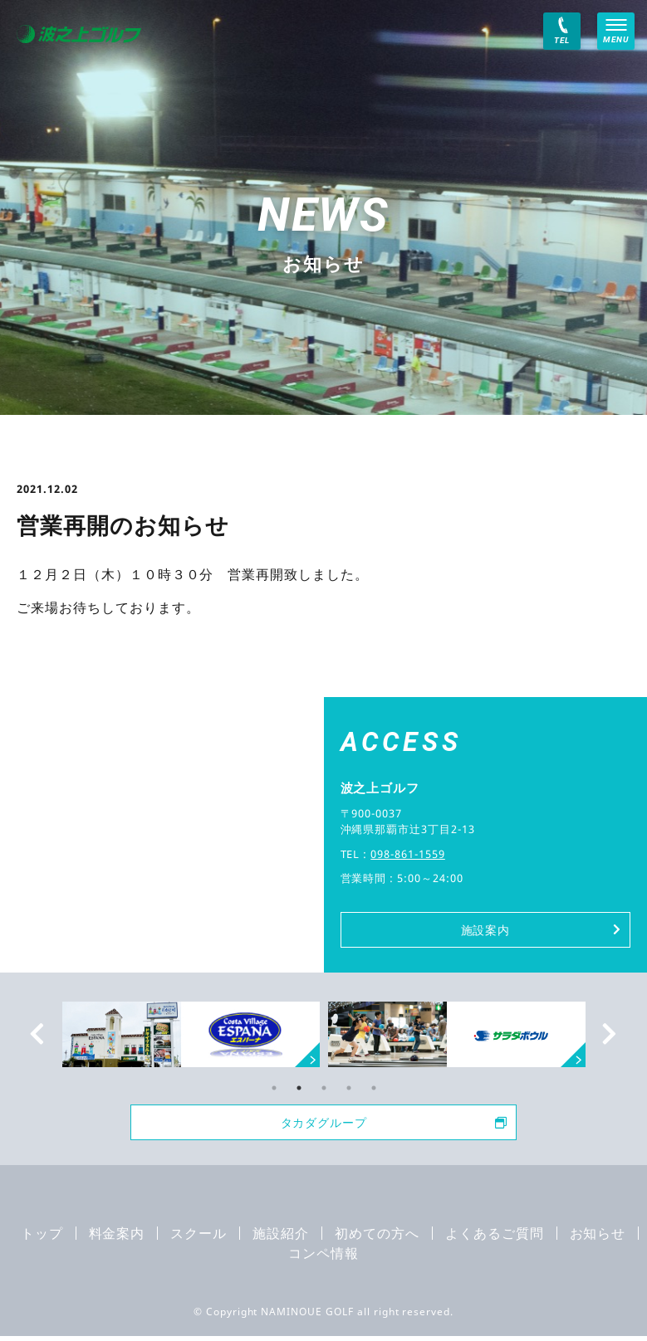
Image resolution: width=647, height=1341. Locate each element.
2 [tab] (299, 1090)
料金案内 (117, 1238)
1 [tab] (274, 1090)
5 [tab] (373, 1090)
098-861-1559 (407, 853)
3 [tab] (324, 1090)
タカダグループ (390, 1126)
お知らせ (598, 1238)
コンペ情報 (323, 1258)
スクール (198, 1238)
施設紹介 (280, 1238)
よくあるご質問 (494, 1238)
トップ (42, 1238)
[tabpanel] (457, 1037)
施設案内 (539, 931)
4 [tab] (349, 1090)
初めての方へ (377, 1238)
